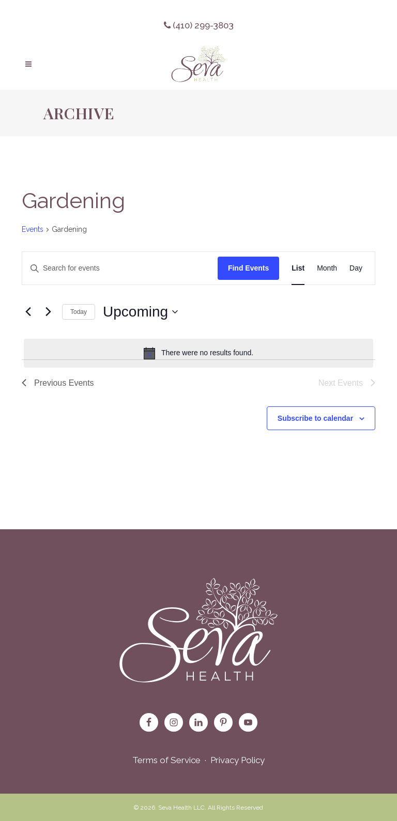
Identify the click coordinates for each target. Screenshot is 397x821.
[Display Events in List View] (298, 268)
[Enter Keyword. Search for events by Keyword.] (120, 268)
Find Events (248, 268)
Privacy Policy (237, 760)
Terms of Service (166, 760)
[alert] (198, 353)
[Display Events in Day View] (355, 268)
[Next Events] (48, 312)
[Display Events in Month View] (327, 268)
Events (32, 229)
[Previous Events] (28, 312)
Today (78, 311)
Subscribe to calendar (315, 418)
